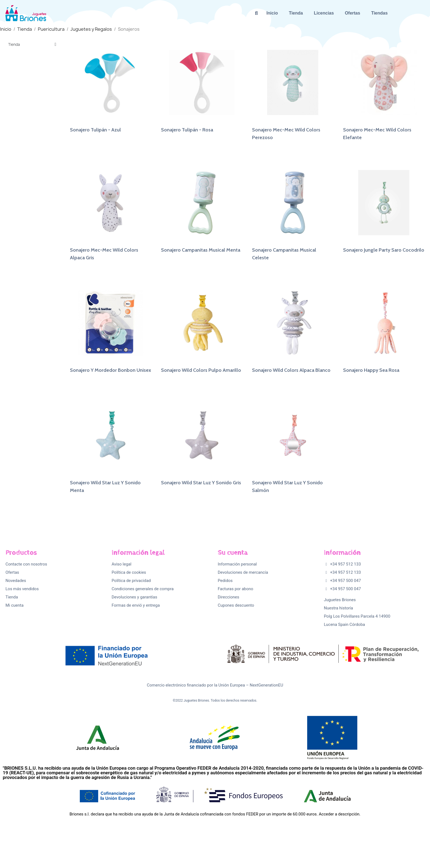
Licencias (324, 13)
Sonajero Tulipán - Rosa (187, 130)
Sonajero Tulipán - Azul (95, 130)
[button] (256, 13)
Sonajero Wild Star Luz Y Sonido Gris (201, 483)
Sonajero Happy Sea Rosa (371, 370)
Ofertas (352, 13)
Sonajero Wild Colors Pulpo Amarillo (201, 370)
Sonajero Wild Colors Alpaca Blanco (291, 370)
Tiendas (379, 13)
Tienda (296, 13)
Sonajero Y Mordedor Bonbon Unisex (110, 370)
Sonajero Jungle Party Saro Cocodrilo (383, 250)
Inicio (272, 13)
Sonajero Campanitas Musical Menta (200, 250)
